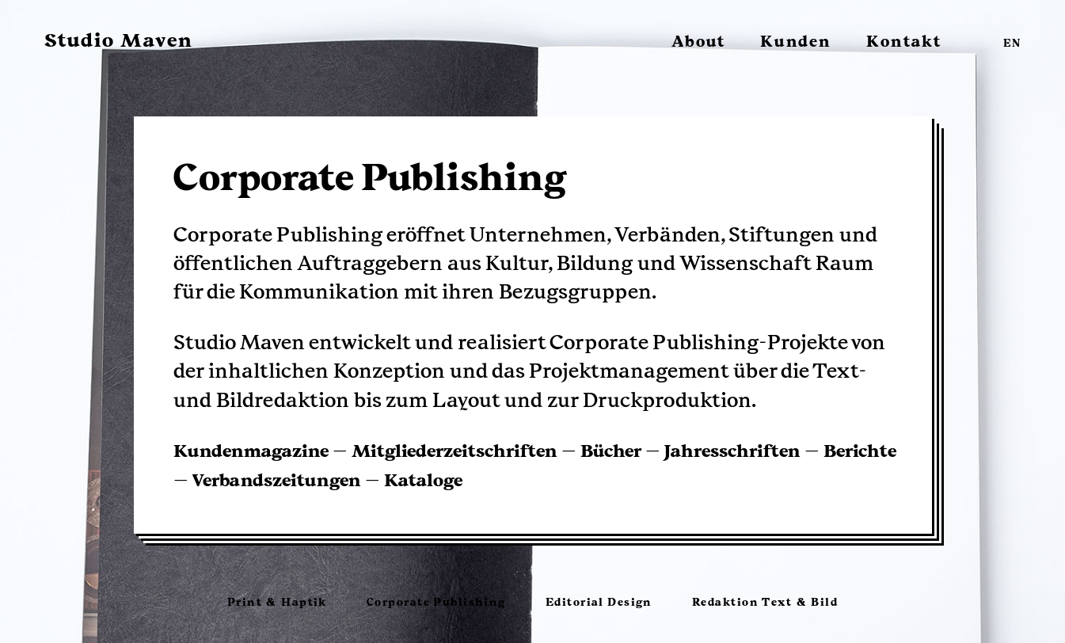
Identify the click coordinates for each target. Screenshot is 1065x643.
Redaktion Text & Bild (765, 602)
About (698, 42)
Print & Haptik (277, 602)
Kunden (795, 42)
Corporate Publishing (436, 602)
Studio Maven (118, 40)
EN (1012, 44)
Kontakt (903, 42)
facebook (976, 40)
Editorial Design (599, 602)
